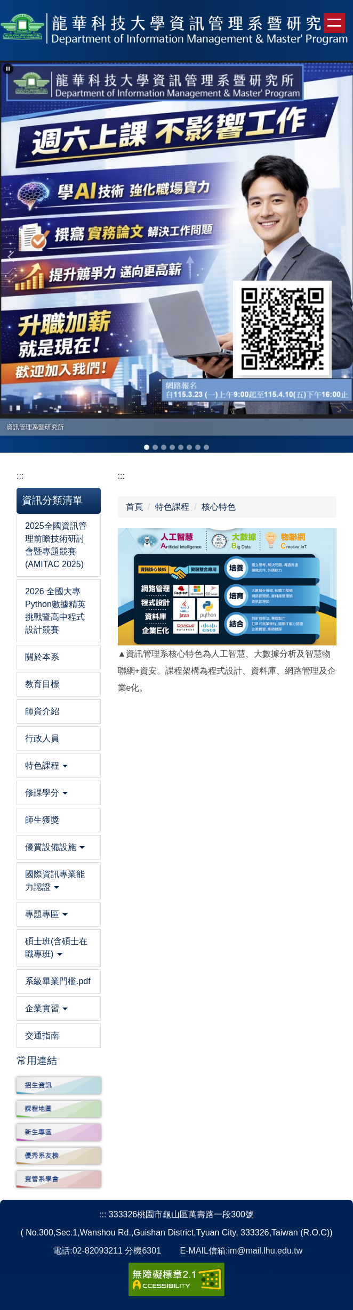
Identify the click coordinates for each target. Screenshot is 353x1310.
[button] (8, 68)
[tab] (146, 447)
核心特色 (219, 506)
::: (20, 475)
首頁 (134, 506)
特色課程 (172, 506)
